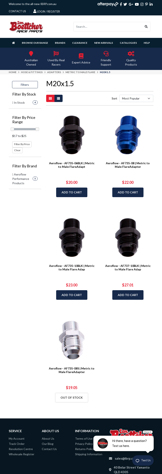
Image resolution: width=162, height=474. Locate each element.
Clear (17, 150)
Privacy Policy (84, 443)
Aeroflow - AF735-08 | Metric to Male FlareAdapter (128, 164)
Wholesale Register (21, 454)
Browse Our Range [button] (35, 42)
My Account (17, 438)
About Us (48, 438)
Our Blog (47, 443)
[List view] (58, 98)
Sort (114, 98)
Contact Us (49, 449)
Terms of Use (84, 438)
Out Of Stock (72, 397)
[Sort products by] (136, 98)
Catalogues (128, 42)
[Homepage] (14, 43)
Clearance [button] (79, 42)
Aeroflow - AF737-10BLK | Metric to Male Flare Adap (128, 267)
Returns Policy (84, 449)
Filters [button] (25, 84)
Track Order (17, 443)
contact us (17, 11)
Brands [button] (60, 42)
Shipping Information (88, 454)
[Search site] (146, 26)
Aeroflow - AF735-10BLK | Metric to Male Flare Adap (71, 267)
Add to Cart (72, 192)
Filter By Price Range (23, 119)
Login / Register (46, 11)
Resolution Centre (21, 449)
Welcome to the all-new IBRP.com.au (32, 4)
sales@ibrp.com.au (128, 458)
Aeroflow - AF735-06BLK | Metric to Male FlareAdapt (71, 164)
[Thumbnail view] (50, 98)
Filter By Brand (24, 166)
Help (147, 42)
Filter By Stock (24, 94)
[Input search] (107, 26)
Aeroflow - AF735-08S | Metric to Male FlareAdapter (71, 370)
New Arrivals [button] (103, 42)
